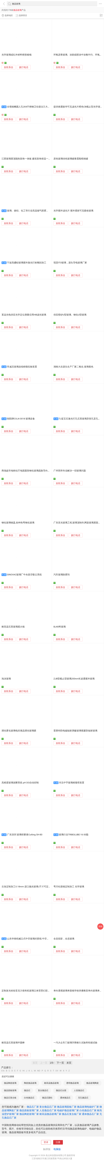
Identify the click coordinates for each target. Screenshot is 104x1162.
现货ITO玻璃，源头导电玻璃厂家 (70, 262)
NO (38, 1071)
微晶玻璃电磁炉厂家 (88, 1106)
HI (23, 1071)
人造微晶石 (79, 1090)
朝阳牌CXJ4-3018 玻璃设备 (21, 418)
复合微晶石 (43, 1090)
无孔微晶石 (83, 1097)
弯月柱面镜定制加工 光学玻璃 (69, 886)
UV (56, 1071)
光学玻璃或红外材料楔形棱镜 (17, 54)
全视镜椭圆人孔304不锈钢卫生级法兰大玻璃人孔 (32, 106)
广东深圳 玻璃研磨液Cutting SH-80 (24, 834)
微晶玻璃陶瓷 (92, 1083)
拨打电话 (23, 67)
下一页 (60, 1062)
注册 (58, 1142)
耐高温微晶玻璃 (51, 1083)
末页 (69, 1062)
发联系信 (8, 67)
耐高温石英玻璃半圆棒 (13, 1042)
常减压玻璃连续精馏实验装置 (22, 366)
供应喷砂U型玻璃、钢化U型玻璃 (70, 314)
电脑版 (57, 1149)
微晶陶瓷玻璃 (10, 1083)
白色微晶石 (29, 1097)
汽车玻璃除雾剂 (62, 574)
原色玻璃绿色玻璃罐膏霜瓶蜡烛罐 (71, 158)
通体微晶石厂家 (90, 1114)
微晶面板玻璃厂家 (29, 1110)
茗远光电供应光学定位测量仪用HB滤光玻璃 (24, 314)
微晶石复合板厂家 (71, 1114)
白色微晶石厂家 (87, 1110)
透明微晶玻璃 (72, 1083)
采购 (100, 926)
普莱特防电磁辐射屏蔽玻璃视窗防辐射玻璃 (75, 730)
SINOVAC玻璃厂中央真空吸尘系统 (24, 574)
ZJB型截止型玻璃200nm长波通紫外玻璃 (74, 678)
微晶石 (27, 1090)
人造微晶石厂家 (47, 1110)
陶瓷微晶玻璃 (30, 1083)
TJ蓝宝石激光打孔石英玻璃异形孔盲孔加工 (81, 418)
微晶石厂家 (33, 1106)
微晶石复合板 (10, 1097)
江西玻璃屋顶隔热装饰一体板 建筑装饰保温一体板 (27, 158)
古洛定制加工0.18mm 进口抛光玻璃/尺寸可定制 (26, 886)
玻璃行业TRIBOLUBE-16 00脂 (73, 834)
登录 (46, 1142)
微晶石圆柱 (47, 1097)
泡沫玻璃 (6, 678)
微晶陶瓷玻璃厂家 (29, 1114)
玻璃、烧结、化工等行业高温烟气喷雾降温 (29, 210)
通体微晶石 (65, 1097)
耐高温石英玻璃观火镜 (13, 626)
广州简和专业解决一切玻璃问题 (70, 470)
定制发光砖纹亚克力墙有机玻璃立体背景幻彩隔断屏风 (29, 990)
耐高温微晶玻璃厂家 (50, 1114)
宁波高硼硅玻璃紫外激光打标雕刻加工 (26, 262)
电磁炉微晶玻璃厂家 (68, 1110)
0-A (2, 1071)
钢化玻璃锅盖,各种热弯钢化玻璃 (18, 522)
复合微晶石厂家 (47, 1106)
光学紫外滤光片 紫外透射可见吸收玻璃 (73, 210)
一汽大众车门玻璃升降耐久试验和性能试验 (75, 1042)
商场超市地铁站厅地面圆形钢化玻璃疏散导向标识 (27, 470)
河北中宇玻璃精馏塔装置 (71, 782)
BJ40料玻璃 (60, 626)
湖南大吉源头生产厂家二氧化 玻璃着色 (73, 366)
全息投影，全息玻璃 (64, 938)
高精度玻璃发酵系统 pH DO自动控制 (20, 782)
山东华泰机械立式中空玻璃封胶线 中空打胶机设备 (32, 938)
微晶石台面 (61, 1090)
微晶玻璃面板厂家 (66, 1106)
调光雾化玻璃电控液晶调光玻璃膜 (19, 730)
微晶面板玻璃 (10, 1090)
